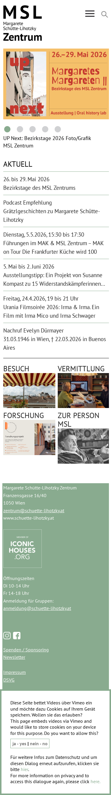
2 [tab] (19, 129)
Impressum (14, 672)
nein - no (39, 743)
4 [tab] (44, 129)
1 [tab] (6, 129)
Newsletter (14, 657)
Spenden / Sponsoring (26, 650)
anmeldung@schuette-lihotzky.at (37, 608)
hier (24, 769)
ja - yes (20, 743)
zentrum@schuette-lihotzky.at (33, 510)
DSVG (9, 680)
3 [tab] (31, 129)
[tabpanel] (56, 84)
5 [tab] (56, 129)
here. (95, 781)
